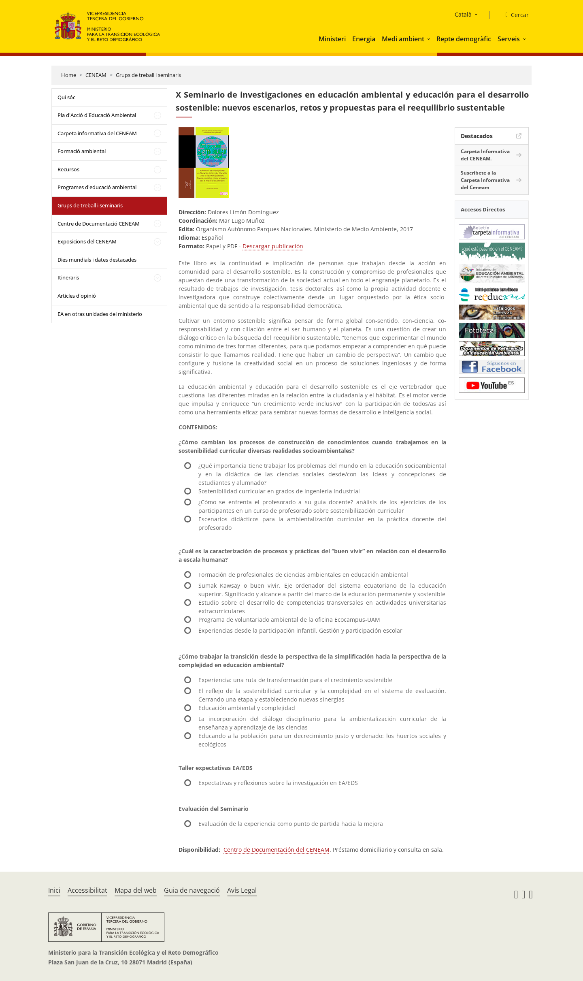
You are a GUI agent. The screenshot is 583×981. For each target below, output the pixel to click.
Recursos (68, 169)
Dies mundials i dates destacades (96, 259)
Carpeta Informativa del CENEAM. (485, 155)
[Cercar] (514, 15)
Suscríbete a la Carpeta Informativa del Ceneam (485, 180)
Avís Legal (242, 890)
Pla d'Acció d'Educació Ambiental (96, 115)
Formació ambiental (81, 151)
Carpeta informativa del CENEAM (97, 133)
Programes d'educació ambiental (96, 187)
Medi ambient (403, 38)
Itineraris (68, 277)
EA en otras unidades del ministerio (99, 314)
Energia (363, 38)
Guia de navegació (192, 890)
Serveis (509, 38)
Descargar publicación (273, 246)
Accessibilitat (87, 890)
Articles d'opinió (76, 295)
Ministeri (332, 38)
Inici (54, 890)
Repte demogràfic (463, 38)
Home (68, 75)
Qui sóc (66, 97)
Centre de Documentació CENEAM (98, 223)
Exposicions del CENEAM (87, 241)
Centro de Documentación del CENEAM (276, 849)
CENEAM (95, 75)
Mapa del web (136, 890)
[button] (429, 39)
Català (463, 14)
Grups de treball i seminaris (148, 75)
